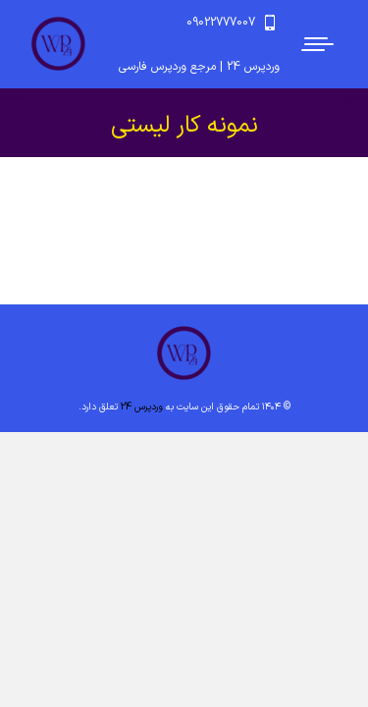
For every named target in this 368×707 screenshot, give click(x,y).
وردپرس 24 (142, 407)
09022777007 (233, 22)
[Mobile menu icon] (319, 44)
